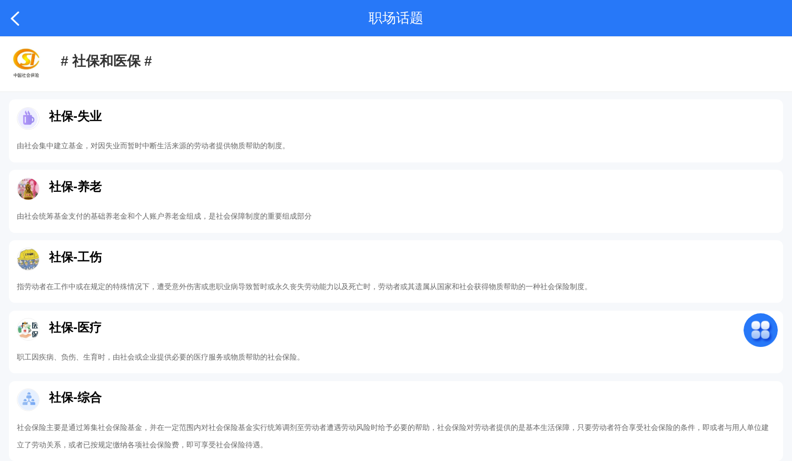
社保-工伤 (75, 257)
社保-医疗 (75, 327)
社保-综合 (75, 397)
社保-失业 (75, 116)
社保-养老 (75, 186)
